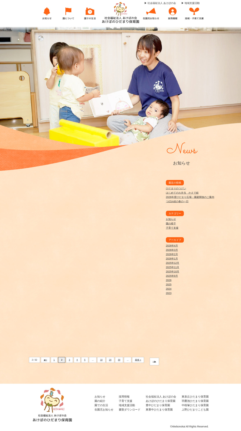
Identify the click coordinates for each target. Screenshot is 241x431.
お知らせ (171, 219)
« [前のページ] (46, 360)
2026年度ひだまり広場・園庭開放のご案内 (190, 197)
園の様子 (171, 223)
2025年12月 (172, 262)
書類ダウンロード (129, 409)
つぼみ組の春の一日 (177, 201)
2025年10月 (172, 271)
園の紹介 (100, 400)
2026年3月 (172, 250)
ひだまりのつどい (176, 188)
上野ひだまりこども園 (195, 409)
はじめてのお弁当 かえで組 (182, 192)
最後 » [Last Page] (138, 360)
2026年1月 (172, 258)
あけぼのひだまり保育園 (160, 400)
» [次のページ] (153, 361)
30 (119, 360)
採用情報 (124, 396)
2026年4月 (172, 245)
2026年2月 (172, 254)
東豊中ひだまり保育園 (159, 409)
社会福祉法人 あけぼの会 (161, 396)
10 (101, 360)
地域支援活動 (127, 405)
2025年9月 (172, 275)
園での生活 (101, 405)
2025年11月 (172, 267)
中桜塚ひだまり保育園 (195, 405)
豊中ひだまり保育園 (158, 405)
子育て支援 (172, 227)
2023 (168, 293)
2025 (168, 284)
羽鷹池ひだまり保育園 (195, 400)
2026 (168, 280)
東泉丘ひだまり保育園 (195, 396)
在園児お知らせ (104, 409)
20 (110, 360)
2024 (168, 288)
